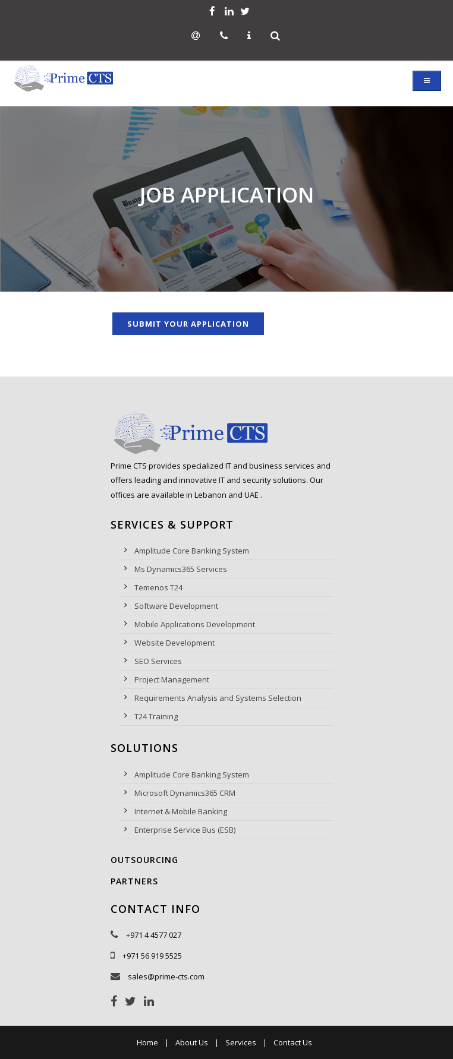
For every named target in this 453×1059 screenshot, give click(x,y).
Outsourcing (144, 859)
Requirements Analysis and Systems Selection (217, 698)
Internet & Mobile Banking (180, 811)
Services (240, 1042)
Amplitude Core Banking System (191, 550)
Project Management (171, 679)
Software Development (176, 605)
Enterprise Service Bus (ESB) (184, 829)
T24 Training (156, 716)
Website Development (174, 642)
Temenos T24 (158, 587)
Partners (134, 881)
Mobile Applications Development (194, 624)
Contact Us (292, 1042)
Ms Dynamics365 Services (180, 569)
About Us (191, 1042)
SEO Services (158, 661)
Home (147, 1042)
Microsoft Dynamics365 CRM (184, 793)
